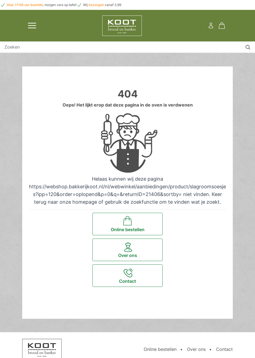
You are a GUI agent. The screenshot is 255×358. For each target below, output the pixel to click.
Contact (224, 349)
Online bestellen (160, 349)
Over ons (196, 349)
